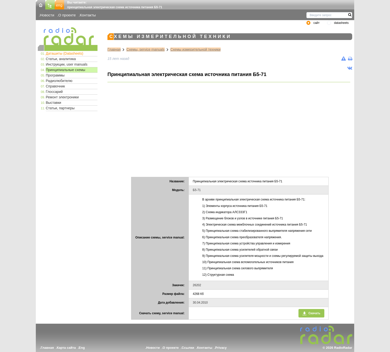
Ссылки (188, 348)
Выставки (53, 103)
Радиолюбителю (59, 81)
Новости (47, 15)
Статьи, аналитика (61, 59)
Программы (55, 75)
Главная (114, 49)
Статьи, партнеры (60, 108)
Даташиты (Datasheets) (64, 53)
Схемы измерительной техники (195, 49)
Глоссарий (54, 92)
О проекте (67, 15)
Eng (82, 348)
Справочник (55, 86)
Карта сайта (66, 348)
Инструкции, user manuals (66, 64)
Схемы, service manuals (145, 49)
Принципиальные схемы (65, 70)
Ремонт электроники (62, 97)
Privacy (221, 348)
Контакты (88, 15)
